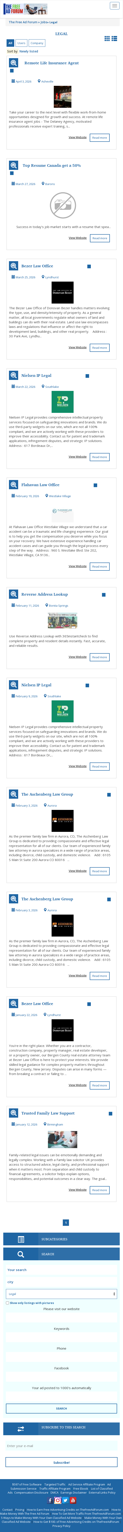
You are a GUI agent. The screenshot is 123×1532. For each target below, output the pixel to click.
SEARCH (61, 1408)
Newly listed (28, 51)
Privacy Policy (61, 1526)
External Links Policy (102, 1492)
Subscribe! (61, 1462)
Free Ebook (80, 1489)
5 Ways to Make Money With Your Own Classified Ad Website (41, 1518)
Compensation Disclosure (31, 1492)
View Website (78, 137)
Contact (7, 1510)
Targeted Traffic (54, 1484)
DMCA (54, 1492)
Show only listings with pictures (30, 1303)
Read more (99, 138)
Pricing (19, 1510)
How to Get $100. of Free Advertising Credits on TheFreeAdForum (76, 1522)
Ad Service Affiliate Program (86, 1484)
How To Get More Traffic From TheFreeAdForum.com (86, 1514)
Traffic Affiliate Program (54, 1489)
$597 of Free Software (27, 1484)
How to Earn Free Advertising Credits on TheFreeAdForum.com (68, 1510)
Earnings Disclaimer (74, 1492)
